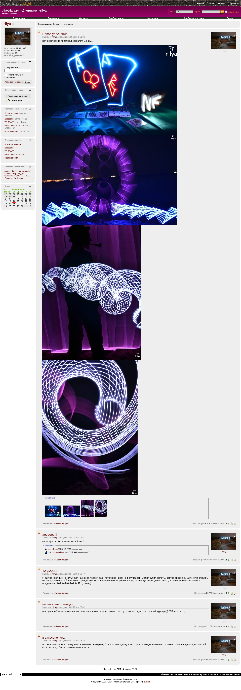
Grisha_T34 (10, 128)
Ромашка (9, 178)
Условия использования (220, 674)
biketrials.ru (12, 3)
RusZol (24, 119)
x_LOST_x (18, 176)
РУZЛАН (8, 115)
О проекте (233, 3)
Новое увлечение (54, 34)
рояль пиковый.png (56, 552)
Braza (23, 122)
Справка (83, 18)
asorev (8, 171)
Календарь (152, 18)
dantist (14, 171)
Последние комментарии (16, 109)
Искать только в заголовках (14, 76)
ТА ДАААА (50, 571)
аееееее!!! (49, 534)
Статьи (210, 3)
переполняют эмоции (57, 604)
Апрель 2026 (18, 189)
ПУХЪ (27, 176)
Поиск (230, 18)
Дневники (29, 10)
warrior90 (9, 176)
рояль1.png (53, 549)
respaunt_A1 (18, 173)
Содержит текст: (12, 67)
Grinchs (8, 173)
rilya (43, 10)
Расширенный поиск (14, 82)
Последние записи (13, 140)
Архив (203, 674)
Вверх (237, 674)
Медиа (221, 3)
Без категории (61, 523)
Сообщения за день (194, 18)
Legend (200, 3)
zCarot (147, 682)
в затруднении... (54, 637)
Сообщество (116, 18)
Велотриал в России (187, 674)
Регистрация (19, 18)
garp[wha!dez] (25, 171)
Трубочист (19, 178)
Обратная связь (168, 674)
